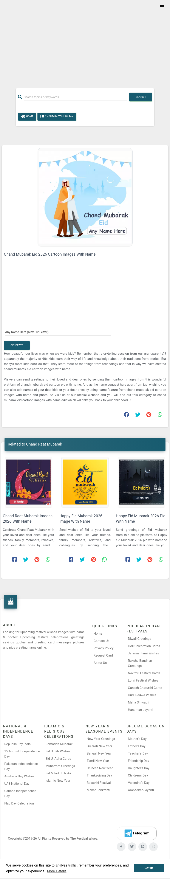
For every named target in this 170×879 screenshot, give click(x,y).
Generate (17, 345)
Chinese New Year (100, 768)
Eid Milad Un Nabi (58, 773)
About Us (100, 663)
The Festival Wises (83, 838)
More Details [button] (56, 871)
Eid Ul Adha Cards (58, 759)
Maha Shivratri (138, 702)
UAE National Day (16, 784)
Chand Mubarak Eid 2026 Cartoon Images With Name (50, 254)
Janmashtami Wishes (143, 653)
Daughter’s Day (139, 768)
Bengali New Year (99, 753)
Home (27, 117)
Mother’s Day (137, 739)
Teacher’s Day (138, 753)
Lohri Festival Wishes (143, 680)
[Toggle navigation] (162, 5)
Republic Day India (17, 744)
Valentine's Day (139, 783)
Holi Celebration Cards (144, 646)
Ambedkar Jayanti (141, 790)
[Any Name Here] (58, 332)
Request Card (103, 655)
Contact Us (102, 641)
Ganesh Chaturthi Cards (145, 688)
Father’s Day (136, 746)
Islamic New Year (58, 781)
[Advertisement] (85, 41)
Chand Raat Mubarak (56, 117)
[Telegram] (136, 833)
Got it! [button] (148, 868)
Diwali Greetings (139, 639)
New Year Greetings (101, 739)
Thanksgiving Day (99, 775)
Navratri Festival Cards (144, 673)
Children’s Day (138, 775)
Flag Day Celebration (19, 803)
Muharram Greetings (60, 766)
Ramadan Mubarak (59, 744)
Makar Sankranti (98, 790)
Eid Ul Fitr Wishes (58, 751)
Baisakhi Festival (99, 783)
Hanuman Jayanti (140, 710)
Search (141, 96)
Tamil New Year (98, 761)
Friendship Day (138, 761)
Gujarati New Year (99, 746)
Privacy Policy (103, 648)
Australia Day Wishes (19, 776)
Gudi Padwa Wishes (142, 695)
